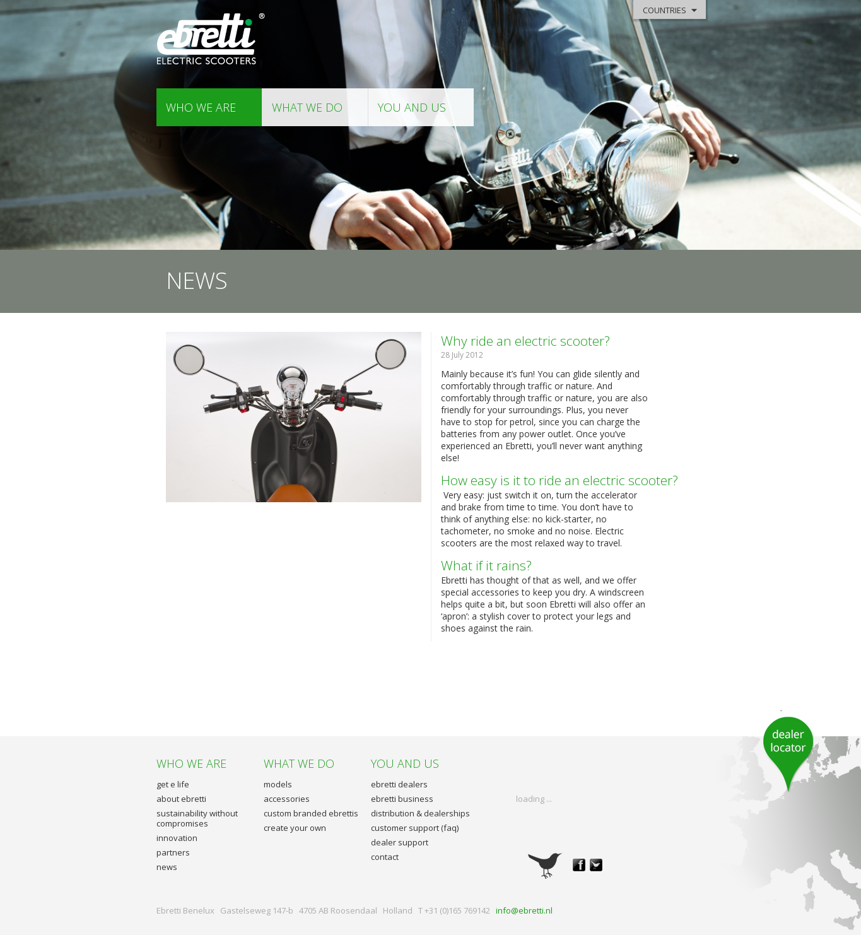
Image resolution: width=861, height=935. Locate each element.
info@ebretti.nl (524, 910)
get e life (172, 784)
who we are (201, 107)
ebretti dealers (399, 784)
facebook (579, 865)
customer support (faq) (415, 827)
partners (173, 852)
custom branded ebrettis (311, 813)
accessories (287, 798)
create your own (295, 827)
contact (385, 856)
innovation (176, 838)
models (278, 784)
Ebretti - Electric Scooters (211, 39)
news (166, 867)
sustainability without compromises (197, 818)
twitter (596, 865)
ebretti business (402, 798)
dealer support (399, 842)
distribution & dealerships (420, 813)
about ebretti (181, 798)
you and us (412, 107)
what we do (307, 107)
